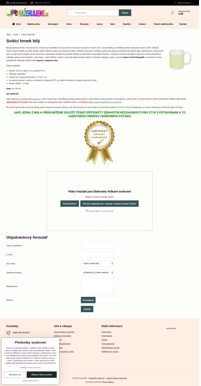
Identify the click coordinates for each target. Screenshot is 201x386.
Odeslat (87, 309)
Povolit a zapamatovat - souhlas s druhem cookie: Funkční (109, 203)
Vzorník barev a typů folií (64, 332)
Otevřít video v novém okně (99, 211)
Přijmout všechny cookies (41, 374)
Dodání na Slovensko (62, 336)
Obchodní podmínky (62, 343)
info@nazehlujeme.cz (30, 98)
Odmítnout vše (15, 374)
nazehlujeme (171, 328)
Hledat (125, 12)
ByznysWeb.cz (108, 382)
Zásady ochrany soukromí (116, 378)
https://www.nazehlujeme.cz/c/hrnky (105, 102)
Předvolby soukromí (97, 378)
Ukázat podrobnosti (30, 380)
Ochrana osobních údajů (64, 351)
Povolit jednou (69, 203)
